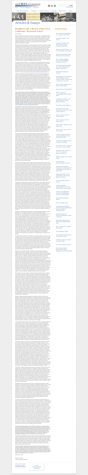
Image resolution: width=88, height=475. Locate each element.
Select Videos (62, 11)
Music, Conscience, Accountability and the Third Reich (63, 94)
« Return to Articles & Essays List (21, 459)
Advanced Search (69, 6)
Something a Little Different (63, 105)
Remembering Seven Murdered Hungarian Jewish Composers (63, 215)
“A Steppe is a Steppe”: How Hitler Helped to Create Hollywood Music (63, 100)
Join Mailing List (25, 7)
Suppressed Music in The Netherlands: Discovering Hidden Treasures (63, 175)
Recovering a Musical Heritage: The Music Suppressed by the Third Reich (64, 249)
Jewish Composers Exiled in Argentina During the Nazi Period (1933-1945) (63, 136)
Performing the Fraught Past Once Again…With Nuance (63, 34)
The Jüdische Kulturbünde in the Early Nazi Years (64, 235)
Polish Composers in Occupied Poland (64, 157)
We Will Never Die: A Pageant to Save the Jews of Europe (64, 146)
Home (16, 7)
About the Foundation (22, 11)
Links (70, 11)
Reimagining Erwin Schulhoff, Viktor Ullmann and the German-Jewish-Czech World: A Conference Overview (64, 79)
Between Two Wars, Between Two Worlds (63, 130)
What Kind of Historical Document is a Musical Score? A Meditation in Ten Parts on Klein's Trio (64, 168)
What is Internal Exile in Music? (62, 198)
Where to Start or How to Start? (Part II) (62, 115)
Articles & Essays (44, 11)
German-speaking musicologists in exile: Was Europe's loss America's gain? (63, 187)
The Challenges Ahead (62, 231)
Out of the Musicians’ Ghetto (63, 244)
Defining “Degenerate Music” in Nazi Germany (64, 240)
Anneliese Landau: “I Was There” (62, 39)
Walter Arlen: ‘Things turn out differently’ (64, 125)
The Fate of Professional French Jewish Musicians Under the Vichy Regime (62, 193)
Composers (34, 11)
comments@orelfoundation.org (20, 466)
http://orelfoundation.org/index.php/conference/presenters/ (27, 104)
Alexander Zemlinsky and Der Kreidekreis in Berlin (64, 141)
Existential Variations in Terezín (62, 72)
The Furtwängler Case (62, 203)
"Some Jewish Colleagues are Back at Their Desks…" (63, 85)
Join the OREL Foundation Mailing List (36, 467)
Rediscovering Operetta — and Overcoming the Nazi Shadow (64, 50)
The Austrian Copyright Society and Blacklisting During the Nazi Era (62, 60)
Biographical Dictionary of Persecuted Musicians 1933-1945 (63, 222)
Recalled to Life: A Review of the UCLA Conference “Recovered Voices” (63, 152)
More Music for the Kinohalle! (64, 89)
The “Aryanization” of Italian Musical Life (63, 227)
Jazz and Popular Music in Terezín (63, 181)
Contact (36, 7)
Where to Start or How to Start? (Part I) (62, 120)
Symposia (54, 11)
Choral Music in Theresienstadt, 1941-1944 (63, 162)
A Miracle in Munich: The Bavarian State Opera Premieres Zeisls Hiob (62, 44)
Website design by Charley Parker (20, 468)
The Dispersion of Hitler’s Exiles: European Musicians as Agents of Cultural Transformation (64, 208)
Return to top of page (19, 457)
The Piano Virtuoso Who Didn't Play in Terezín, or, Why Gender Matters (64, 110)
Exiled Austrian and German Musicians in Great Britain (63, 55)
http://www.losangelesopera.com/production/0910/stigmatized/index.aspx (34, 71)
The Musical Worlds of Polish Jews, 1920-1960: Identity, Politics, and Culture (63, 67)
